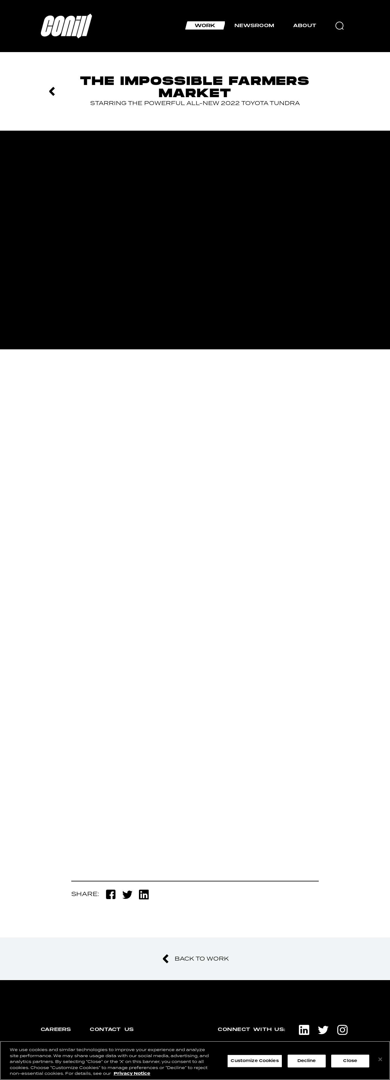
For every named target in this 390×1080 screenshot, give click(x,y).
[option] (195, 240)
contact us (112, 1029)
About (305, 25)
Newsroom (254, 25)
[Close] (380, 1059)
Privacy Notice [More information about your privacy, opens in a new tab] (132, 1074)
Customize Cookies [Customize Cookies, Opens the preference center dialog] (254, 1061)
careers (56, 1029)
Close (350, 1061)
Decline (306, 1061)
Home (46, 16)
